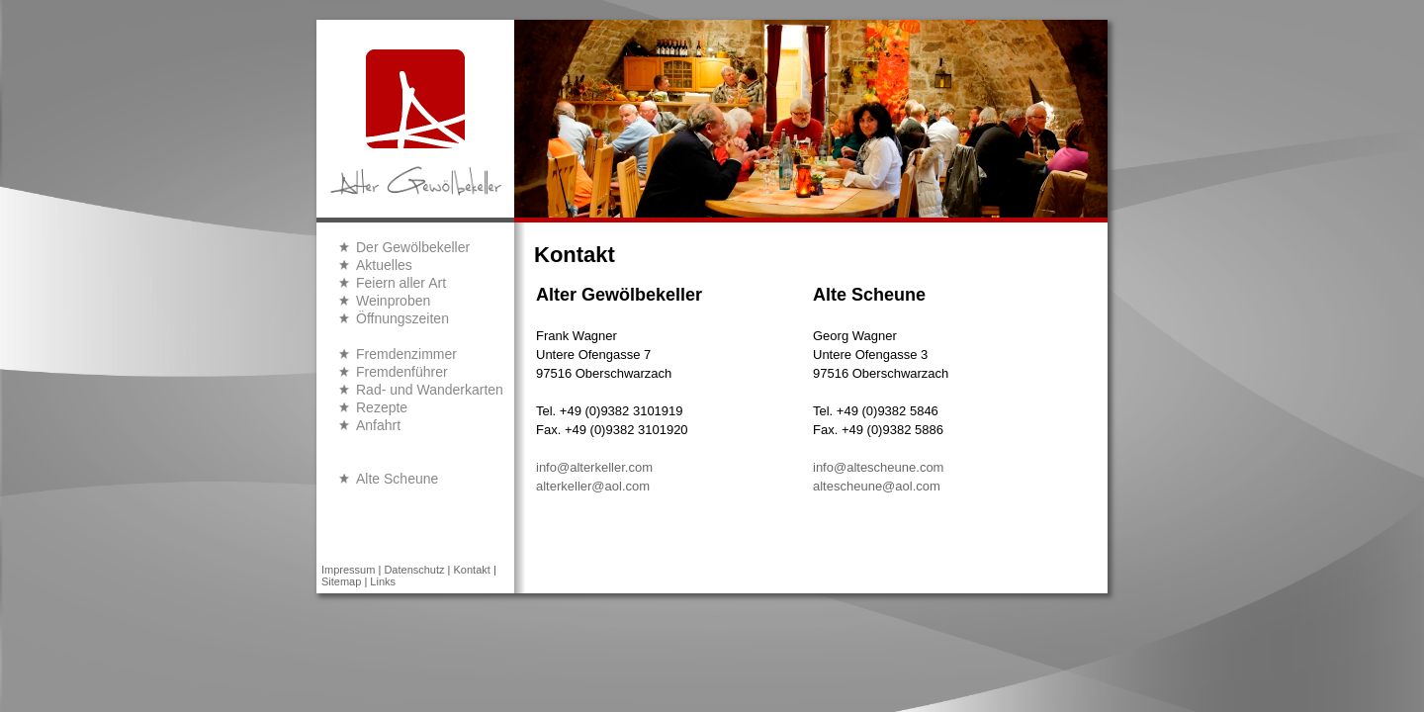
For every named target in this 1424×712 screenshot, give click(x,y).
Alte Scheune (397, 479)
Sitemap (341, 581)
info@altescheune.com (878, 467)
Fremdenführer (402, 372)
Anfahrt (378, 425)
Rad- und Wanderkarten (429, 390)
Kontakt (472, 570)
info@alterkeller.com (594, 467)
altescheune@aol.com (876, 486)
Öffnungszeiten (402, 318)
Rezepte (381, 407)
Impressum (348, 570)
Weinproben (393, 301)
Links (383, 581)
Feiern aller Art (401, 283)
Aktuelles (384, 265)
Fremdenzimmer (406, 354)
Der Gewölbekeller (413, 247)
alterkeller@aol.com (593, 486)
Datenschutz (414, 570)
